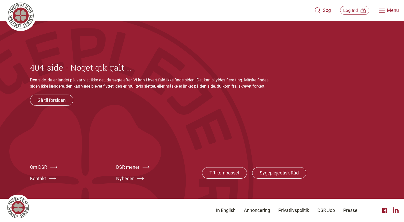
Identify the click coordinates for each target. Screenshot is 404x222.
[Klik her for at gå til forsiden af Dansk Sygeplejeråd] (156, 10)
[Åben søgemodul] (315, 10)
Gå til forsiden (52, 100)
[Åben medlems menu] (351, 10)
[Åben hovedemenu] (389, 10)
